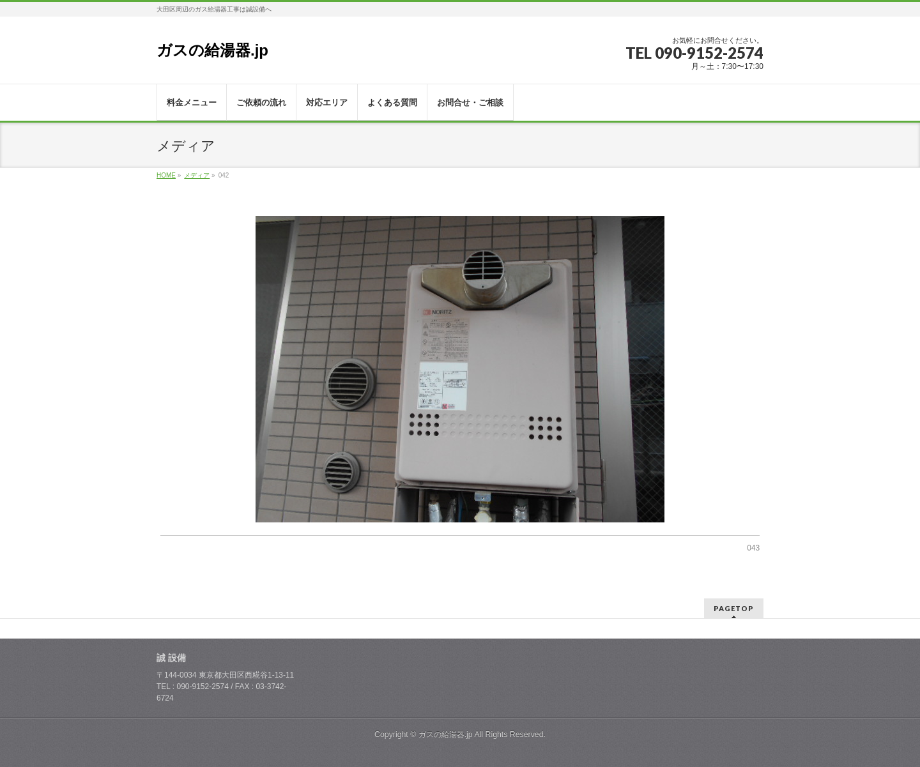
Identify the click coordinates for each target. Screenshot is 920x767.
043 (753, 547)
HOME (166, 175)
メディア (197, 175)
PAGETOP (734, 608)
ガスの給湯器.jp (212, 50)
